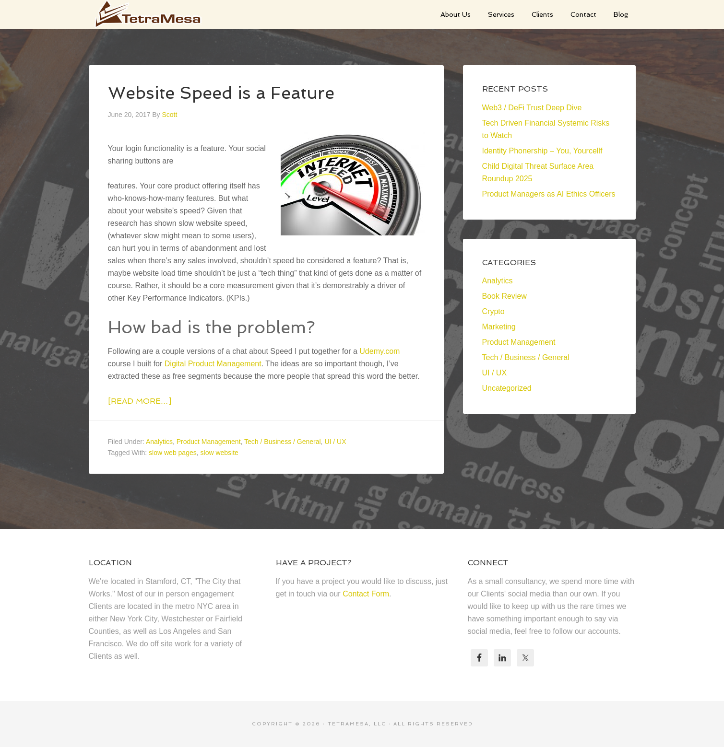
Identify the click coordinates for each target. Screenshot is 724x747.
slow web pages (173, 452)
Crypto (493, 311)
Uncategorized (507, 388)
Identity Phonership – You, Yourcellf (542, 151)
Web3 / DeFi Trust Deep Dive (532, 108)
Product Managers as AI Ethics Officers (549, 194)
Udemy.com (379, 351)
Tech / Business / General (282, 441)
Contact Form (366, 594)
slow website (219, 452)
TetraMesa (161, 14)
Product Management (209, 441)
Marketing (499, 327)
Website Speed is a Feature (221, 92)
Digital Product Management (213, 364)
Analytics (159, 441)
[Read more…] (139, 401)
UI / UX (335, 441)
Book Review (504, 296)
